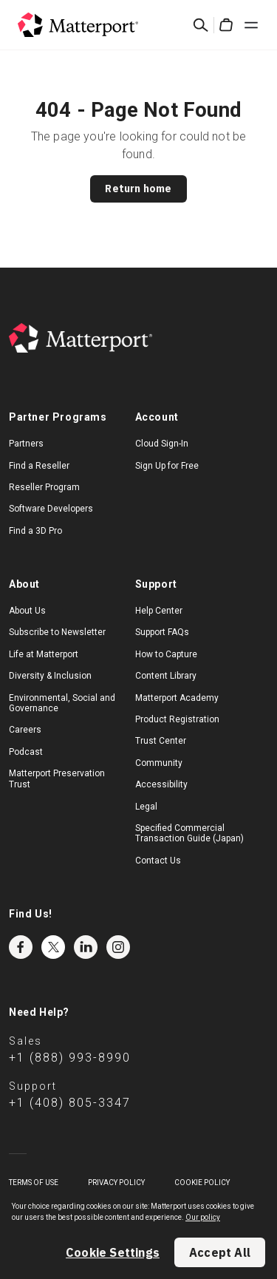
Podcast (26, 752)
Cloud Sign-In (161, 443)
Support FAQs (162, 632)
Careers (25, 730)
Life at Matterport (43, 654)
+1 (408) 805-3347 (70, 1103)
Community (158, 763)
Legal (146, 806)
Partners (26, 443)
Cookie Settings (113, 1252)
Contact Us (158, 860)
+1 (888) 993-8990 (70, 1058)
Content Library (165, 676)
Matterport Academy (177, 698)
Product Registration (177, 719)
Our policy (202, 1217)
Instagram (118, 947)
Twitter (53, 947)
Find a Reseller (39, 466)
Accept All (219, 1252)
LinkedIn (86, 947)
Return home (138, 188)
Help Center (158, 610)
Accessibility (161, 784)
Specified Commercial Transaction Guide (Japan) (189, 833)
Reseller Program (44, 487)
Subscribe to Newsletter (57, 632)
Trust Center (160, 741)
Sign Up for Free (167, 466)
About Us (27, 610)
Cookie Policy (202, 1182)
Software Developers (51, 508)
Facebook (21, 947)
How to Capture (166, 654)
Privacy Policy (116, 1182)
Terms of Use (33, 1182)
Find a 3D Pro (35, 531)
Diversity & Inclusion (50, 676)
